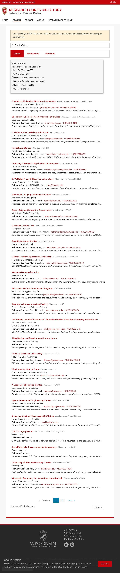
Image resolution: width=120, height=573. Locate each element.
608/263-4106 (70, 123)
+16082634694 (68, 107)
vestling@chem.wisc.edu (56, 263)
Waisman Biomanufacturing (25, 272)
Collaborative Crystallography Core (30, 132)
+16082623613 (69, 200)
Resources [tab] (33, 53)
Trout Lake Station (21, 148)
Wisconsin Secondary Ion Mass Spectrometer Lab (37, 478)
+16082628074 (71, 310)
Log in (113, 2)
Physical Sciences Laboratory (27, 353)
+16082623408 (72, 138)
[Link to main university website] (43, 547)
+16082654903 (86, 231)
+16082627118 (71, 484)
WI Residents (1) (20, 88)
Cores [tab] (17, 53)
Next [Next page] (72, 500)
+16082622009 (78, 154)
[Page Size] (98, 507)
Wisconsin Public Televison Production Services (36, 116)
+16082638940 (68, 278)
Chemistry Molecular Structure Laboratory (34, 101)
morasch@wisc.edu (52, 200)
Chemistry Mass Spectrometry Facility (31, 256)
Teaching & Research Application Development (35, 163)
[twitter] (66, 544)
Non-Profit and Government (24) (28, 81)
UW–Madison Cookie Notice (72, 567)
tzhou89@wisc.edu (54, 185)
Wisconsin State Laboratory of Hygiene (32, 288)
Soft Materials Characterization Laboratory (34, 447)
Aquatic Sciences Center (24, 241)
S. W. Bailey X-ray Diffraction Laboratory (33, 179)
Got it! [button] (105, 564)
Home (5, 20)
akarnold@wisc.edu (53, 216)
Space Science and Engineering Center (31, 400)
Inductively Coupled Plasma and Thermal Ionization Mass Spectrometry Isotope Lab (54, 319)
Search (17, 20)
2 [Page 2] (62, 500)
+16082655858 (79, 169)
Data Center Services (23, 225)
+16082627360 (64, 468)
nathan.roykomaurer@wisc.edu (64, 231)
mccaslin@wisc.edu (54, 310)
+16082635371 (74, 247)
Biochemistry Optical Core (25, 369)
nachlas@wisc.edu (50, 422)
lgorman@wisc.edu (53, 123)
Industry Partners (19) (23, 85)
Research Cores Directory (35, 10)
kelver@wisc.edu (48, 468)
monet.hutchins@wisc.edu (57, 154)
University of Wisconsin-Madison (25, 13)
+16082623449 (76, 263)
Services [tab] (50, 53)
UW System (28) (21, 74)
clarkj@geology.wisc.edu (54, 329)
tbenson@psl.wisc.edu (53, 360)
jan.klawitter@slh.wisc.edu (54, 294)
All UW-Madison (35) (22, 70)
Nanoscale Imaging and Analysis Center (32, 194)
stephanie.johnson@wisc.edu (58, 169)
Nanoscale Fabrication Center (27, 384)
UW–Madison (18, 2)
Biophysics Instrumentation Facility (30, 304)
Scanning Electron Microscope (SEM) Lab (33, 416)
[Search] (60, 45)
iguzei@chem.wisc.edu (49, 107)
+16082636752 (74, 406)
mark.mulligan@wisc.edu (54, 406)
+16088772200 (72, 360)
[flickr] (72, 544)
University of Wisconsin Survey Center (31, 462)
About (40, 20)
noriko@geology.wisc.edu (52, 484)
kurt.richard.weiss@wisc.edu (53, 375)
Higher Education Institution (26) (28, 77)
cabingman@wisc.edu (54, 138)
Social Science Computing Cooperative (32, 210)
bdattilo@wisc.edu (51, 278)
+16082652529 (74, 294)
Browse (29, 20)
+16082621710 (74, 329)
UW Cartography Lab (22, 431)
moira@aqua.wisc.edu (56, 247)
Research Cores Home (60, 20)
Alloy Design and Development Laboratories (34, 338)
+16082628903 (70, 216)
